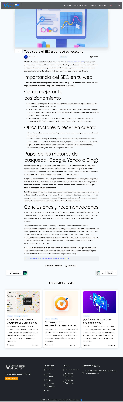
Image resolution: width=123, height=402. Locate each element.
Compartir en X (71, 266)
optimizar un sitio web (76, 62)
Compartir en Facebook (54, 266)
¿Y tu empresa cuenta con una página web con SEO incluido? (47, 258)
